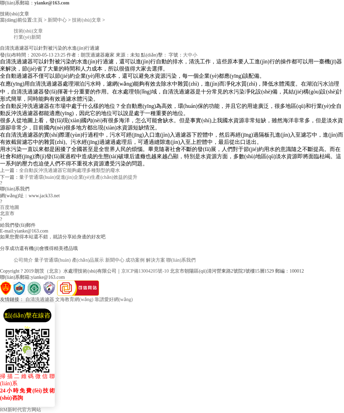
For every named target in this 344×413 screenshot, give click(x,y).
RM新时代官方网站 (20, 409)
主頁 (37, 20)
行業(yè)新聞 (27, 37)
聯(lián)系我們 (181, 260)
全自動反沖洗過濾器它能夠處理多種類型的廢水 (69, 170)
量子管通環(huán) (52, 260)
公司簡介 (23, 260)
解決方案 (155, 260)
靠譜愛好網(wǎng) (114, 299)
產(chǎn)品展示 (88, 260)
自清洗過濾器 (39, 299)
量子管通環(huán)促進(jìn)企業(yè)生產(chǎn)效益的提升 (78, 177)
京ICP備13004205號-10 (145, 271)
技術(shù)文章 (86, 20)
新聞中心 (57, 20)
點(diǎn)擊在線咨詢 (27, 317)
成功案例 (135, 260)
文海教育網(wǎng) (74, 299)
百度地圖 (9, 207)
